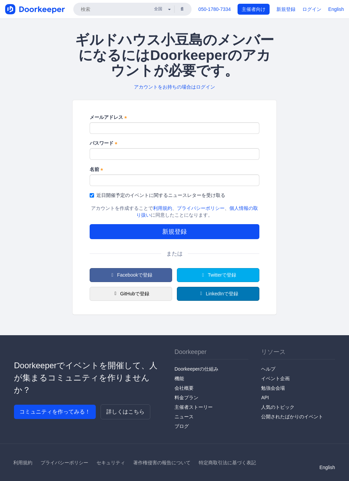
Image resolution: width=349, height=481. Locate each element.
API (265, 397)
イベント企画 (275, 378)
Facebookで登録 (130, 275)
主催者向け (253, 9)
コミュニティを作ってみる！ (54, 412)
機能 (179, 378)
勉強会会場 (273, 388)
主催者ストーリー (193, 407)
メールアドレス (108, 117)
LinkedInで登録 (218, 293)
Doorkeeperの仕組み (196, 369)
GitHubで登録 (130, 293)
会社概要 (184, 388)
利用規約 (162, 208)
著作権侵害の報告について (162, 462)
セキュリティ (110, 462)
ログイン (311, 9)
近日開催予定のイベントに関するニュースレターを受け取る (157, 195)
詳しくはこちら (125, 412)
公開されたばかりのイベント (292, 416)
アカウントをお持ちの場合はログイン (174, 87)
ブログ (181, 426)
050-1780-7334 (214, 9)
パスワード (103, 143)
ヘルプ (268, 369)
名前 (96, 170)
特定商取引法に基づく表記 (227, 462)
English (336, 9)
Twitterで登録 (218, 275)
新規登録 (285, 9)
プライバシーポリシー (201, 208)
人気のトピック (277, 407)
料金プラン (186, 397)
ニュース (184, 416)
